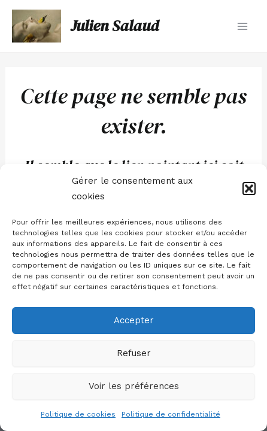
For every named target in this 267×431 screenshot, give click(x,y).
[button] (249, 189)
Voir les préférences (134, 386)
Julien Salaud (115, 26)
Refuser (134, 353)
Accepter (134, 320)
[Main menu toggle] (242, 25)
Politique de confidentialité (171, 414)
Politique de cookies (78, 414)
